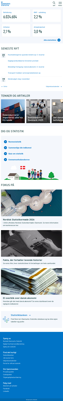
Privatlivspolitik (8, 372)
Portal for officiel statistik (11, 363)
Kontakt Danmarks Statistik (12, 341)
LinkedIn (6, 391)
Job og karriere (8, 358)
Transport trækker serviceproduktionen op (24, 73)
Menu (60, 4)
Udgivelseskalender (10, 361)
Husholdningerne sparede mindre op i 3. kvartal (26, 55)
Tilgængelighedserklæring (12, 377)
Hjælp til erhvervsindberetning (13, 344)
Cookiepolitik (7, 374)
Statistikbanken (8, 355)
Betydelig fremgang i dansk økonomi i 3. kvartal (26, 67)
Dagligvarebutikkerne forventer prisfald (23, 61)
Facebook (6, 388)
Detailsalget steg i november (19, 79)
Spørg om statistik (9, 347)
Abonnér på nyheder (10, 386)
